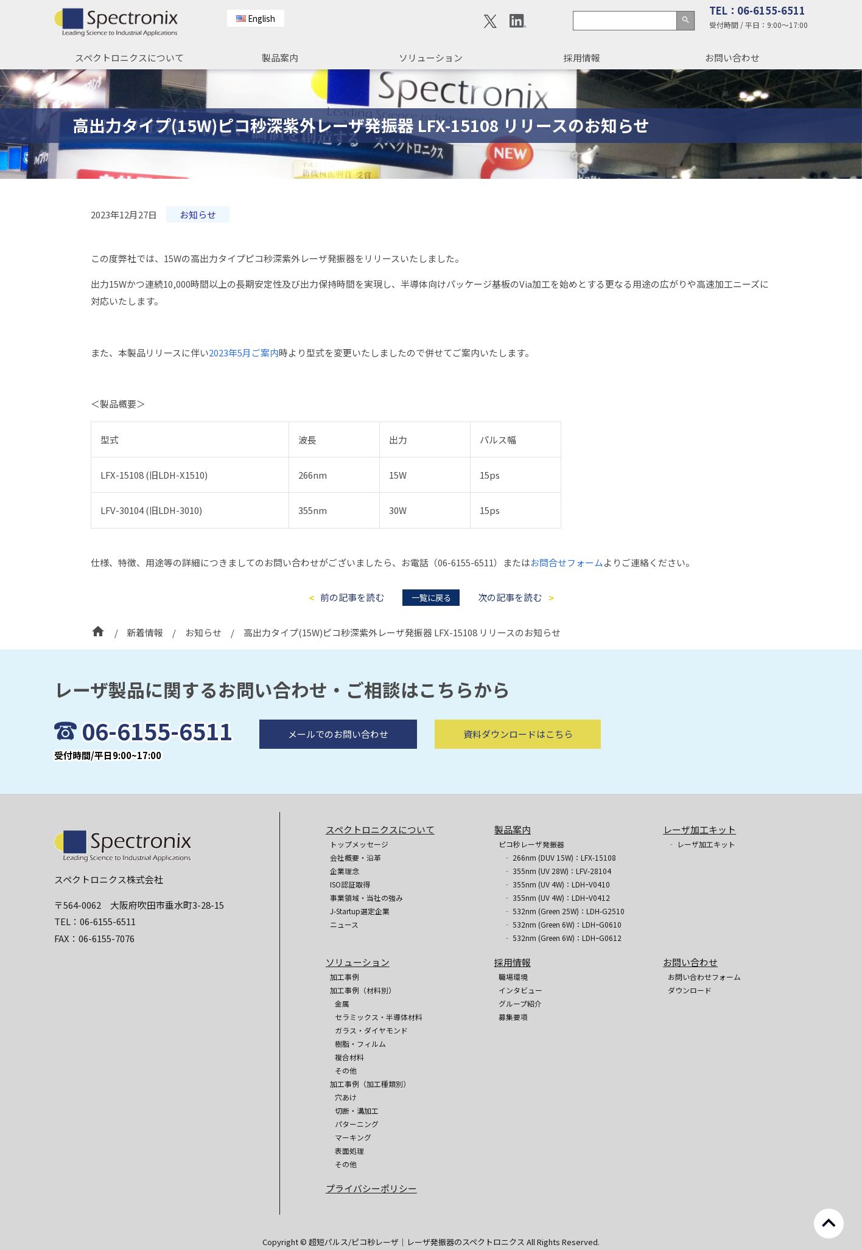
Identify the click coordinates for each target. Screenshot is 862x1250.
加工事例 (344, 976)
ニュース (344, 924)
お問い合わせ (732, 57)
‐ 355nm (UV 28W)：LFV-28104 (557, 871)
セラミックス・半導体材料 (378, 1017)
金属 (342, 1003)
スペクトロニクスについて (129, 57)
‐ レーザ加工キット (701, 844)
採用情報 (582, 57)
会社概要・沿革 (355, 857)
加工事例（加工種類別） (370, 1083)
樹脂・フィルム (360, 1043)
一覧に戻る (431, 597)
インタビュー (520, 990)
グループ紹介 (520, 1003)
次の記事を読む (510, 597)
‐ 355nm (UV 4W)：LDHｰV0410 (556, 884)
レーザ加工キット (699, 829)
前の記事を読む (352, 597)
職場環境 (513, 976)
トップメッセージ (359, 844)
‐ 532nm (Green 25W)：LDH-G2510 (564, 911)
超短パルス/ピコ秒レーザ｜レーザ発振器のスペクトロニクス (418, 1242)
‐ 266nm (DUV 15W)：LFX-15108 (559, 857)
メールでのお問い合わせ (338, 760)
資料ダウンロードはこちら (518, 760)
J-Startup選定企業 (360, 911)
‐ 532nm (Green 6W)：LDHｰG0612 (562, 937)
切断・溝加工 (357, 1110)
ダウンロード (690, 990)
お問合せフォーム (566, 562)
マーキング (353, 1137)
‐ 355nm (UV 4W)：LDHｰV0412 (556, 897)
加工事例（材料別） (363, 990)
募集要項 (513, 1017)
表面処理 (349, 1150)
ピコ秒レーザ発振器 (531, 844)
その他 (346, 1070)
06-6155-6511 (157, 757)
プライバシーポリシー (371, 1188)
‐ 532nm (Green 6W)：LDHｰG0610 (562, 924)
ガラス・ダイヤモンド (371, 1030)
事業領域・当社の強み (366, 897)
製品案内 (280, 57)
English (261, 18)
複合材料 (349, 1057)
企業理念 (344, 871)
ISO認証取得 (350, 884)
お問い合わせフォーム (704, 976)
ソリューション (431, 57)
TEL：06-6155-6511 (757, 10)
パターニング (357, 1124)
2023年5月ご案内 (244, 352)
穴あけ (346, 1097)
